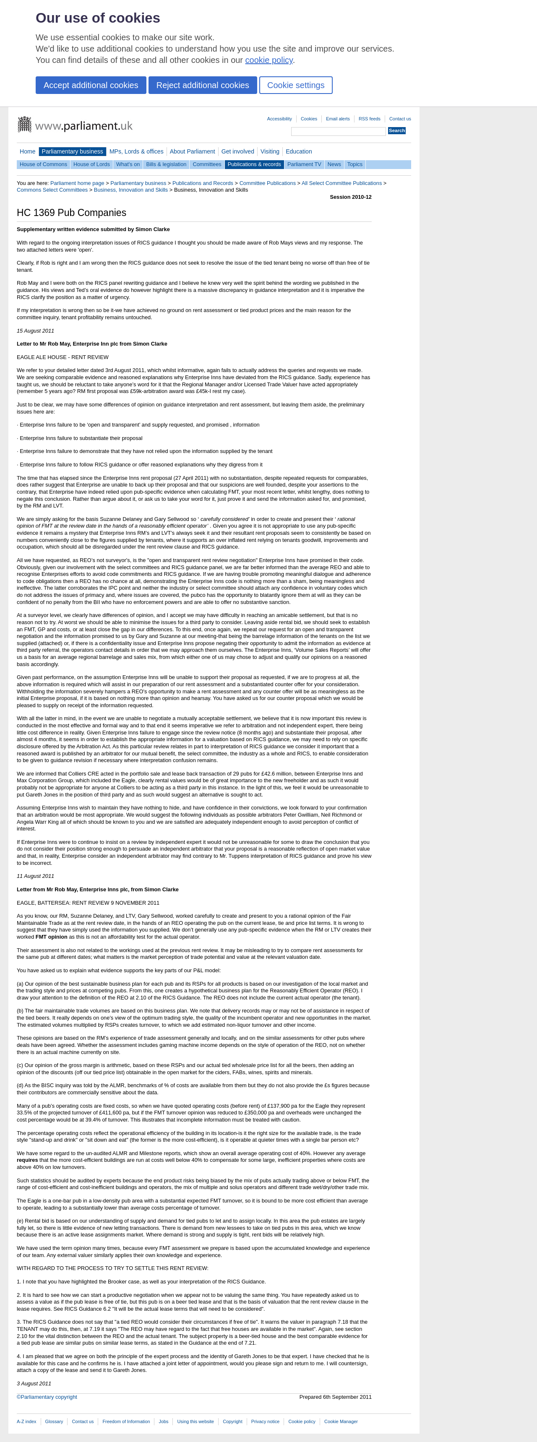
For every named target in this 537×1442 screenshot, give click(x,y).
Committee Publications (268, 183)
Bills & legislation (166, 164)
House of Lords (91, 164)
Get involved (238, 151)
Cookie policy (301, 1421)
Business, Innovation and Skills (131, 190)
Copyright (232, 1421)
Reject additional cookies (202, 85)
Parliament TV (304, 164)
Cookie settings (296, 85)
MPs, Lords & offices (136, 151)
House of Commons (43, 164)
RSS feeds (370, 118)
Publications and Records (202, 183)
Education (299, 151)
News (334, 164)
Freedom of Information (126, 1421)
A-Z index (26, 1421)
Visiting (270, 151)
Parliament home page (77, 183)
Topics (354, 164)
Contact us (400, 118)
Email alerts (338, 118)
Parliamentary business (72, 151)
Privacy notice (265, 1421)
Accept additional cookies (91, 85)
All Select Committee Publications (342, 183)
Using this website (195, 1421)
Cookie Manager (341, 1421)
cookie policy (269, 60)
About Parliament (192, 151)
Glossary (54, 1421)
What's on (128, 164)
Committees (207, 164)
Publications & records (254, 164)
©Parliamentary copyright (47, 1397)
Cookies (309, 118)
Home (28, 151)
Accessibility (279, 118)
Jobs (163, 1421)
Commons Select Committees (52, 190)
